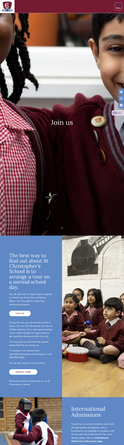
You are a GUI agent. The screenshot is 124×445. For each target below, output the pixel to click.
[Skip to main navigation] (118, 6)
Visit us (20, 313)
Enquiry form (23, 372)
